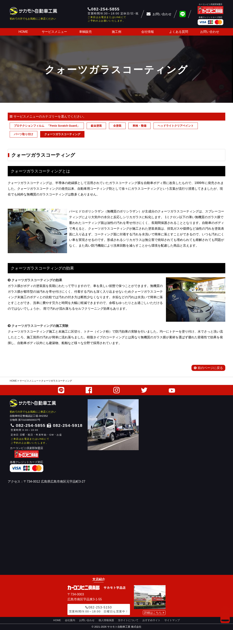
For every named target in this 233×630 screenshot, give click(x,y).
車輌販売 (85, 31)
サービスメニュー (54, 31)
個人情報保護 (106, 620)
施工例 (116, 31)
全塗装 (117, 125)
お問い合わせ (209, 31)
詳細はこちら (154, 612)
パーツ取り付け (23, 134)
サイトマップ (172, 620)
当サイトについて (128, 620)
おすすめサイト (151, 620)
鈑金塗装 (96, 125)
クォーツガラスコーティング (62, 134)
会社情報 (147, 31)
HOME (23, 31)
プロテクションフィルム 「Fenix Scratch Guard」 (47, 125)
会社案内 (70, 620)
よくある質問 (178, 31)
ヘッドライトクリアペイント (176, 125)
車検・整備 (139, 125)
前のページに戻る (208, 368)
